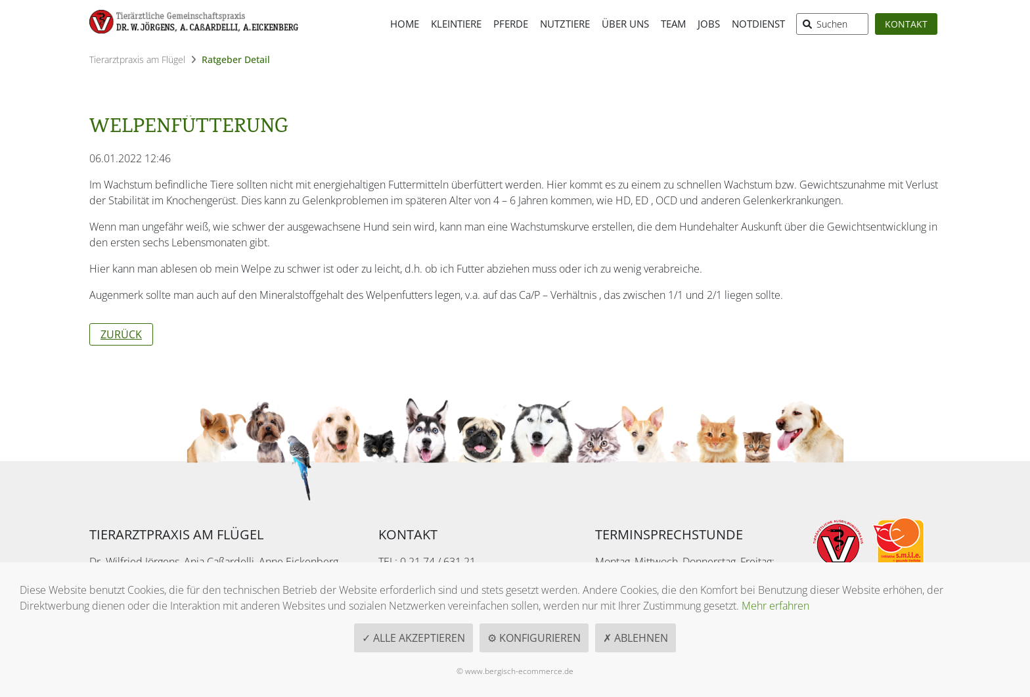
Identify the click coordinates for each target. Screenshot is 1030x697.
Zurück (121, 334)
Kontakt (906, 24)
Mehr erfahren (775, 605)
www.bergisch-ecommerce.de (519, 671)
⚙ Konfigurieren (534, 638)
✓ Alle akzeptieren (413, 638)
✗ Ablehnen (635, 638)
